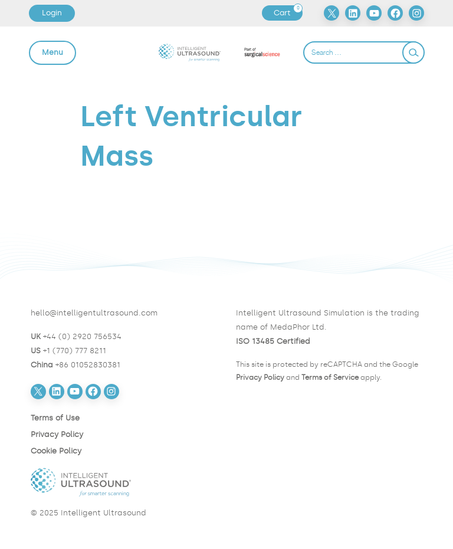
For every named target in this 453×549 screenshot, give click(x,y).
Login (52, 12)
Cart (288, 13)
